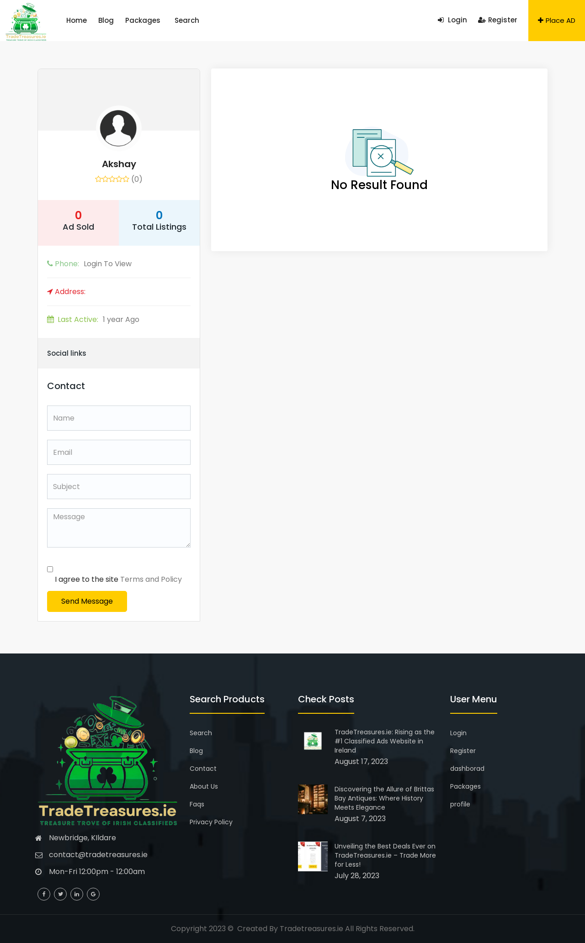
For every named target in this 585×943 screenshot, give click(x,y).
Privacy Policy (211, 822)
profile (460, 804)
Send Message (87, 601)
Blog (94, 20)
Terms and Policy (151, 579)
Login (452, 20)
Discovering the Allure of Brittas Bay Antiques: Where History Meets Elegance (384, 798)
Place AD (556, 20)
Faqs (197, 804)
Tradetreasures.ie (311, 928)
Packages (123, 20)
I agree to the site (118, 579)
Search (156, 20)
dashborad (467, 768)
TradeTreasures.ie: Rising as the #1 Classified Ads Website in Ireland (385, 741)
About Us (204, 786)
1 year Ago (93, 319)
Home (72, 20)
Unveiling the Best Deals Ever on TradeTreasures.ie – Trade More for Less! (385, 855)
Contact (203, 768)
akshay (119, 164)
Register (497, 20)
